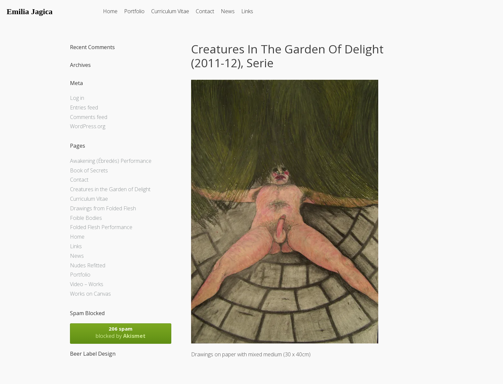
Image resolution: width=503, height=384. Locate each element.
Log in (77, 98)
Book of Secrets (89, 170)
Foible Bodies (86, 218)
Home (110, 11)
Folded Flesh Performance (101, 227)
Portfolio (134, 11)
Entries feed (84, 107)
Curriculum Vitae (170, 11)
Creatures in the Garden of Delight (110, 189)
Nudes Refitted (87, 265)
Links (247, 11)
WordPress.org (87, 126)
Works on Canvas (90, 293)
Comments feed (88, 117)
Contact (205, 11)
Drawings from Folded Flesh (103, 208)
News (228, 11)
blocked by (120, 332)
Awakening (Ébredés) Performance (110, 160)
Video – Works (86, 284)
